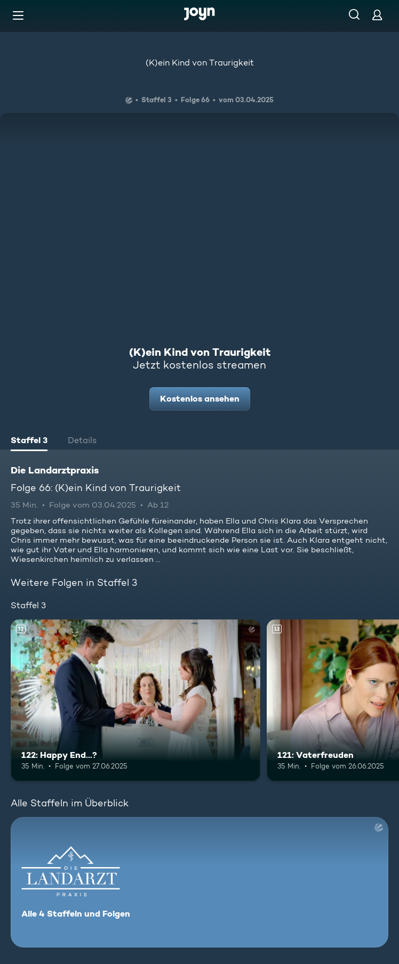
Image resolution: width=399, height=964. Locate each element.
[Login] (377, 14)
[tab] (29, 441)
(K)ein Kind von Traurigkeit (200, 63)
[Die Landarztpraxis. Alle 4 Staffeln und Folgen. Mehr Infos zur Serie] (199, 882)
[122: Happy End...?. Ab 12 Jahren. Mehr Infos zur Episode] (135, 700)
